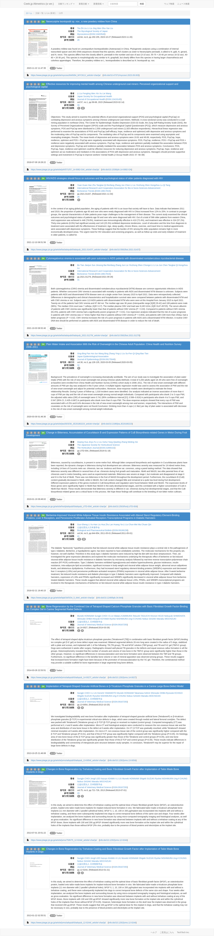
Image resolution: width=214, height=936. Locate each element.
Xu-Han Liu (95, 524)
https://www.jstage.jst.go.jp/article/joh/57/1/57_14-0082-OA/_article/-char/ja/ (65, 169)
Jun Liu (125, 265)
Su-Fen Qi (130, 353)
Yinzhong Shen (143, 185)
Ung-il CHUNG (135, 619)
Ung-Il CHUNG (119, 696)
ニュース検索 (183, 4)
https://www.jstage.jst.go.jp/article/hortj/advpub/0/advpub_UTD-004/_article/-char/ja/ (68, 506)
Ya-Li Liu (124, 524)
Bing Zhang (109, 353)
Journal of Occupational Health (91, 99)
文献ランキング (66, 4)
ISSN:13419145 (113, 99)
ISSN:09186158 (120, 530)
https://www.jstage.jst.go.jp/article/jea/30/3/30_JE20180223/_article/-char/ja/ (65, 424)
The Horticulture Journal (88, 448)
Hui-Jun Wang (97, 353)
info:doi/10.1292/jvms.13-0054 (122, 760)
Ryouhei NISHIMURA (102, 696)
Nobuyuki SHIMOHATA (174, 616)
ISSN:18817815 (102, 191)
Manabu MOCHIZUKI (166, 619)
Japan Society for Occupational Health (94, 96)
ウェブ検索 (169, 4)
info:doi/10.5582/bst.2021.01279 (125, 335)
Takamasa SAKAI (142, 693)
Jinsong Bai (101, 265)
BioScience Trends (85, 191)
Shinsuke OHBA (84, 619)
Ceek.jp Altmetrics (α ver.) (39, 3)
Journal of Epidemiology (88, 359)
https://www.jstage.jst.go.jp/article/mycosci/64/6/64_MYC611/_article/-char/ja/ (66, 75)
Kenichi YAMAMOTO (107, 693)
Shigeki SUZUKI (84, 696)
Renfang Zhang (114, 185)
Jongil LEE (95, 778)
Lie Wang (106, 93)
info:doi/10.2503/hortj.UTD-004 (123, 506)
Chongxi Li (148, 265)
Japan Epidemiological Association (93, 356)
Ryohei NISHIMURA (118, 619)
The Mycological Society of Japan (92, 31)
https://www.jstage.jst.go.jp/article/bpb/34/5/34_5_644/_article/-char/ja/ (62, 597)
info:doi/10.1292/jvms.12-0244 (113, 840)
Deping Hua (82, 442)
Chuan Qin (146, 524)
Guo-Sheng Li (83, 524)
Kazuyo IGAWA (107, 778)
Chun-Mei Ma (135, 524)
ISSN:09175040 (107, 359)
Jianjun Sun (90, 265)
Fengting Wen (89, 93)
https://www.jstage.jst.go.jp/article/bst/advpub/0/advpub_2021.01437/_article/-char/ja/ (69, 249)
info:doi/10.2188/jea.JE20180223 (117, 424)
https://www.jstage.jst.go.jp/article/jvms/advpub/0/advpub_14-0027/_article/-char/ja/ (68, 677)
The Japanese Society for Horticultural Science (98, 445)
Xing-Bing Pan (83, 353)
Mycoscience (83, 34)
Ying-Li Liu (120, 353)
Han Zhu (92, 185)
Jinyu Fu (92, 442)
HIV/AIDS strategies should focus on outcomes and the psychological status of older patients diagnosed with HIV (104, 178)
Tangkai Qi (101, 185)
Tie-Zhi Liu (82, 28)
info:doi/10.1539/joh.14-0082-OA (116, 169)
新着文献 (84, 4)
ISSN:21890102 (107, 448)
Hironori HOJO (157, 616)
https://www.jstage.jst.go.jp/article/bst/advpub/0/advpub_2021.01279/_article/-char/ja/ (69, 335)
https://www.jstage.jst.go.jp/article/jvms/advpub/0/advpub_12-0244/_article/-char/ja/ (68, 922)
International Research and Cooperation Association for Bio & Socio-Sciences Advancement (118, 188)
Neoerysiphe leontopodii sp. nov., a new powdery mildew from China (81, 21)
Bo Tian (80, 265)
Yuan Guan (82, 185)
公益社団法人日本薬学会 (88, 527)
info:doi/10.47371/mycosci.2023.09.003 (121, 75)
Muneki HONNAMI (85, 616)
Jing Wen (97, 28)
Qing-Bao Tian (141, 353)
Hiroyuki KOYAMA (100, 619)
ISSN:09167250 (120, 624)
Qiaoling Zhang (120, 442)
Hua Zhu (105, 524)
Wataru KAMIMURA (123, 616)
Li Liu (89, 28)
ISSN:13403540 (97, 34)
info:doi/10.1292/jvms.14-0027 (122, 677)
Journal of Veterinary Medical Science (94, 624)
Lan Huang (115, 524)
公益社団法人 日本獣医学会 (89, 622)
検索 (142, 4)
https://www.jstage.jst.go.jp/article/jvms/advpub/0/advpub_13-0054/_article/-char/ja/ (68, 760)
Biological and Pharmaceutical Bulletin (94, 530)
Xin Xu (99, 93)
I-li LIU (111, 616)
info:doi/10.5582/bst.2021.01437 (125, 249)
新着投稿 (98, 4)
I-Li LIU (93, 693)
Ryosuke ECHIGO (174, 693)
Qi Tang (166, 185)
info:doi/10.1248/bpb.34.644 (109, 597)
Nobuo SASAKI (149, 619)
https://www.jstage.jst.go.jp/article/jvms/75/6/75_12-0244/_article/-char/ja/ (64, 840)
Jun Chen (125, 185)
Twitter (56, 68)
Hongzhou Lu (156, 185)
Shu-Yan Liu (107, 28)
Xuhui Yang (107, 442)
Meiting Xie (133, 442)
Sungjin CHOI (101, 616)
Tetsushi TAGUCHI (141, 616)
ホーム (29, 13)
